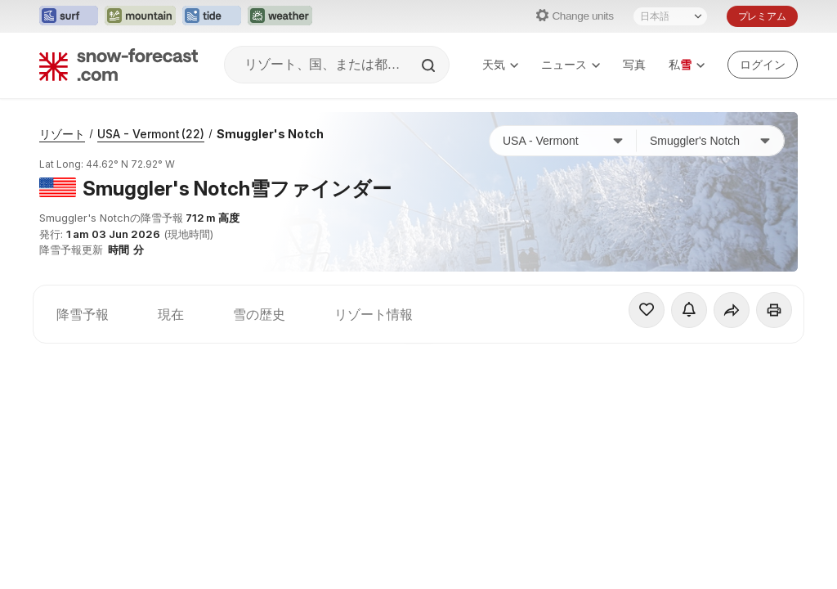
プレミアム (762, 16)
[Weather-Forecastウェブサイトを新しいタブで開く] (280, 16)
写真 (634, 64)
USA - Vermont (150, 134)
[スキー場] (710, 140)
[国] (563, 140)
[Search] (430, 65)
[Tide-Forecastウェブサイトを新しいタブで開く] (211, 16)
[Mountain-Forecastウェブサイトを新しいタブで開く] (140, 16)
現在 (171, 314)
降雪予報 (82, 314)
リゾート (62, 134)
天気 (500, 64)
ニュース (570, 64)
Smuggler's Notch (270, 134)
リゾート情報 (373, 314)
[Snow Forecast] (118, 64)
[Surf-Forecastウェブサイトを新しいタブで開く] (68, 16)
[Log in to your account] (762, 65)
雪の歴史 (259, 314)
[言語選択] (670, 16)
